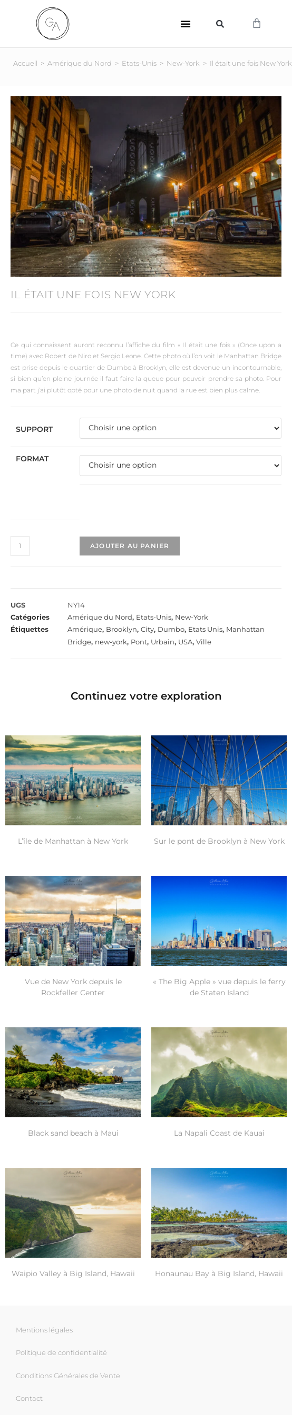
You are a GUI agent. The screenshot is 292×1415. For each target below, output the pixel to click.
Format (32, 458)
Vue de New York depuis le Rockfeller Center (73, 987)
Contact (29, 1398)
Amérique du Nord (79, 63)
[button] (185, 24)
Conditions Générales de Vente (68, 1375)
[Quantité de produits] (20, 546)
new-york (111, 642)
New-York (183, 63)
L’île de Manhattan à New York (73, 841)
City (147, 629)
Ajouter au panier (129, 546)
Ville (203, 642)
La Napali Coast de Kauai (219, 1133)
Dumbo (171, 629)
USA (185, 642)
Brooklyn (121, 629)
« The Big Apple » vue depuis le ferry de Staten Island (219, 987)
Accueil (25, 63)
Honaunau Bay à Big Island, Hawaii (219, 1273)
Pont (139, 642)
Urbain (162, 642)
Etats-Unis (139, 63)
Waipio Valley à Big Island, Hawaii (73, 1273)
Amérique (84, 629)
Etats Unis (205, 629)
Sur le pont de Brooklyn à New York (219, 841)
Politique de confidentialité (61, 1352)
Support (34, 429)
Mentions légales (44, 1330)
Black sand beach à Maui (73, 1133)
